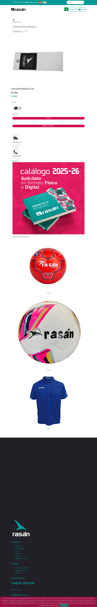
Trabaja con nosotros (21, 558)
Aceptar (64, 605)
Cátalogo (15, 161)
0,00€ (83, 9)
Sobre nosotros (20, 548)
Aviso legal (18, 546)
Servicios (18, 551)
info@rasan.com (33, 2)
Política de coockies (21, 570)
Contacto (18, 553)
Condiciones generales (22, 568)
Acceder (72, 9)
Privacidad (18, 573)
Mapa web (18, 556)
